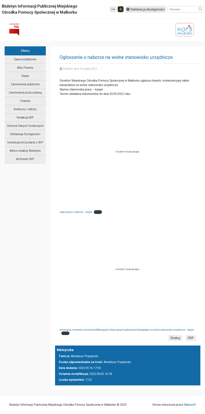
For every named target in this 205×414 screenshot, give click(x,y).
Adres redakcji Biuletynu (25, 150)
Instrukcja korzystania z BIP (25, 142)
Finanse (25, 101)
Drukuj (175, 338)
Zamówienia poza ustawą (25, 92)
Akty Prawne (25, 67)
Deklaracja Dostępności (25, 134)
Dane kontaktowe (25, 59)
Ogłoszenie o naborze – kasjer (76, 212)
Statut (25, 76)
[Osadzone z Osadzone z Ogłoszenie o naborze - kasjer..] (128, 151)
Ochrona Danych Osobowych (25, 126)
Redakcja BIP (25, 117)
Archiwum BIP (25, 159)
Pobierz (98, 212)
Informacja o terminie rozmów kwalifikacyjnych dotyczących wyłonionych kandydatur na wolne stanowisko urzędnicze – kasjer (127, 329)
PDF (191, 338)
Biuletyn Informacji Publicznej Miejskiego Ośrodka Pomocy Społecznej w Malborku (39, 9)
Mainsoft (190, 404)
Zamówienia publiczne (25, 84)
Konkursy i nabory (25, 109)
